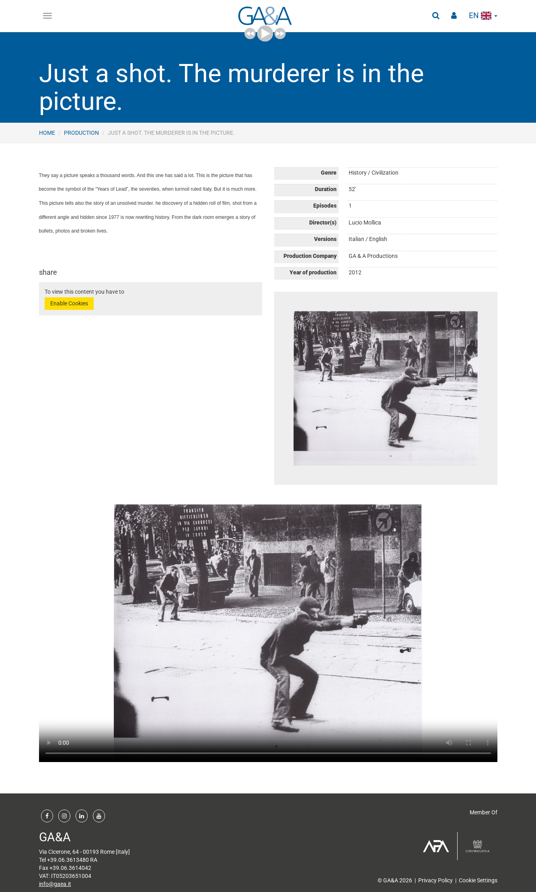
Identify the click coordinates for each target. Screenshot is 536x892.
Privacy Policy (435, 880)
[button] (435, 16)
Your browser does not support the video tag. (268, 633)
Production (81, 133)
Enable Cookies (69, 303)
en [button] (482, 16)
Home (47, 133)
